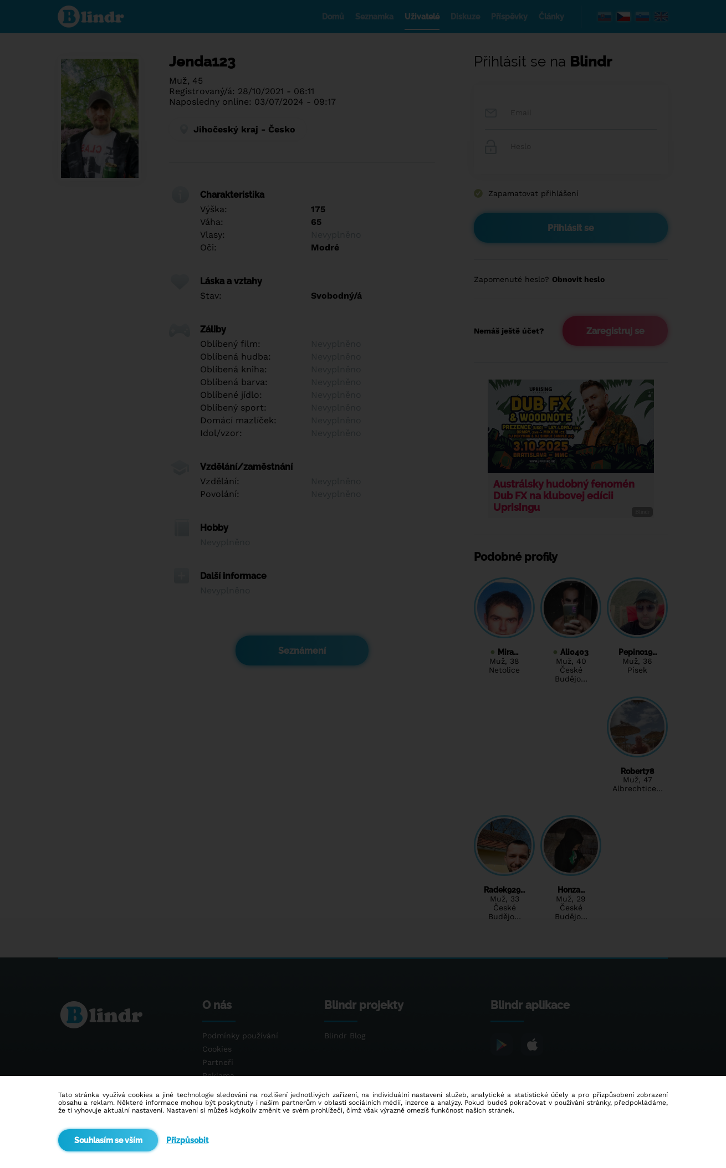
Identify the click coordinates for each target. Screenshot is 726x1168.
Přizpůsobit (187, 1140)
